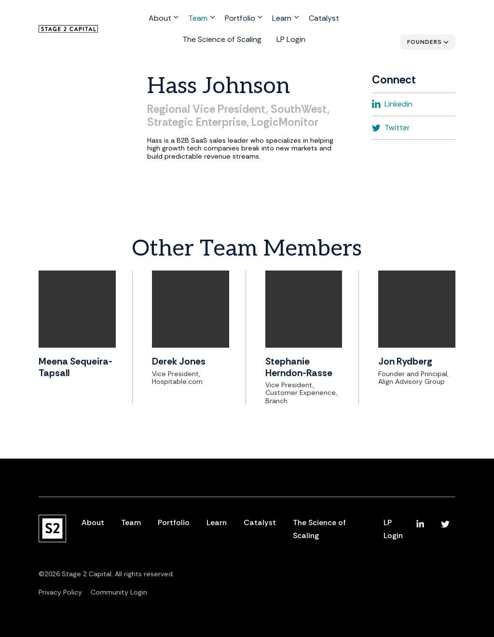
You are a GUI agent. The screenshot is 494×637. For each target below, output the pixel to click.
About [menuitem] (122, 20)
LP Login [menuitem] (245, 40)
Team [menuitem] (158, 20)
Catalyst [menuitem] (276, 20)
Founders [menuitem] (424, 42)
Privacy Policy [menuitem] (60, 592)
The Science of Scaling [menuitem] (341, 20)
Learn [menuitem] (238, 20)
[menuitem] (420, 524)
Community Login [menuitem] (119, 592)
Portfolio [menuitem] (197, 20)
